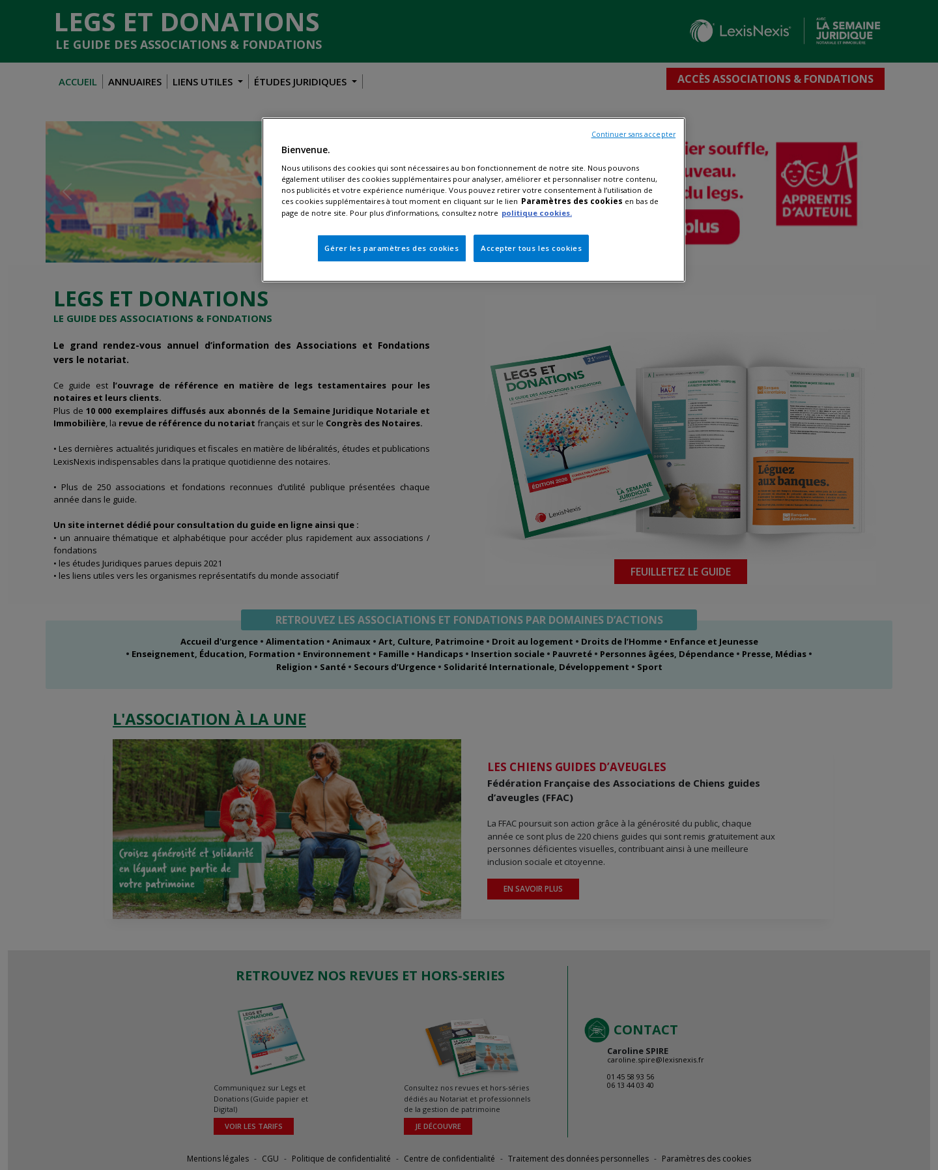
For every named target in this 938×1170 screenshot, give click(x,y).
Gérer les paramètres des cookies (391, 248)
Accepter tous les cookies (531, 248)
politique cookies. (537, 213)
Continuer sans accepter (633, 134)
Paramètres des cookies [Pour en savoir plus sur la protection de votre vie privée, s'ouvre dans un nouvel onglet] (572, 201)
